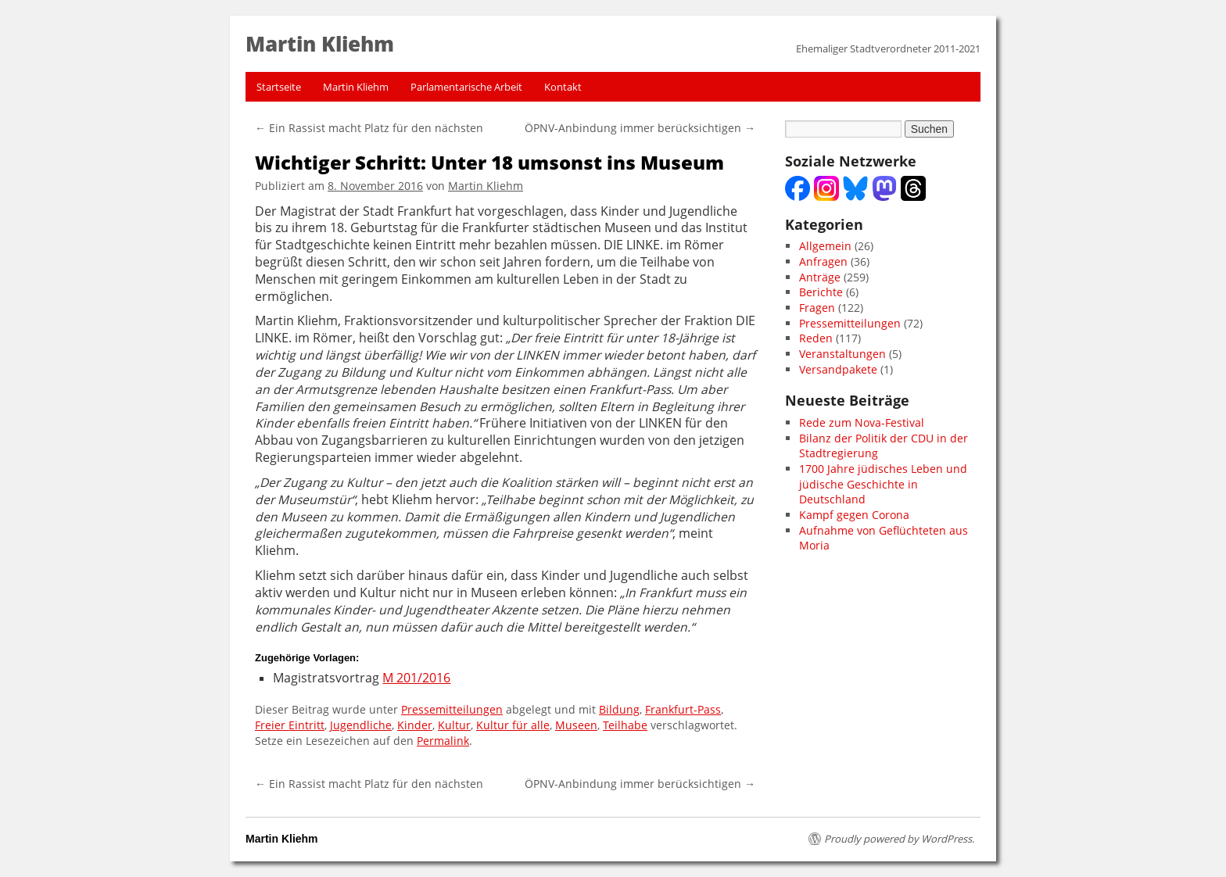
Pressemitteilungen (452, 709)
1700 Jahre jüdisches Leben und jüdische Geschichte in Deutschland (883, 484)
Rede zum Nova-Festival (861, 422)
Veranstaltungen (842, 353)
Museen (576, 725)
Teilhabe (625, 725)
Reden (816, 338)
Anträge (820, 277)
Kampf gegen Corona (854, 514)
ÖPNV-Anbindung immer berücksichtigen (640, 127)
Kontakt (563, 87)
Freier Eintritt (289, 725)
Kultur (454, 725)
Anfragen (823, 261)
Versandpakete (838, 369)
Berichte (821, 292)
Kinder (414, 725)
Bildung (619, 709)
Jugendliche (361, 725)
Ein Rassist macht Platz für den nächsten (369, 127)
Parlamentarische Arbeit (466, 87)
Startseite (278, 87)
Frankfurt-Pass (683, 709)
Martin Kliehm (356, 87)
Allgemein (825, 245)
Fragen (817, 307)
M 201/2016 (416, 678)
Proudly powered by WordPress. (899, 838)
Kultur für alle (513, 725)
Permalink (443, 740)
